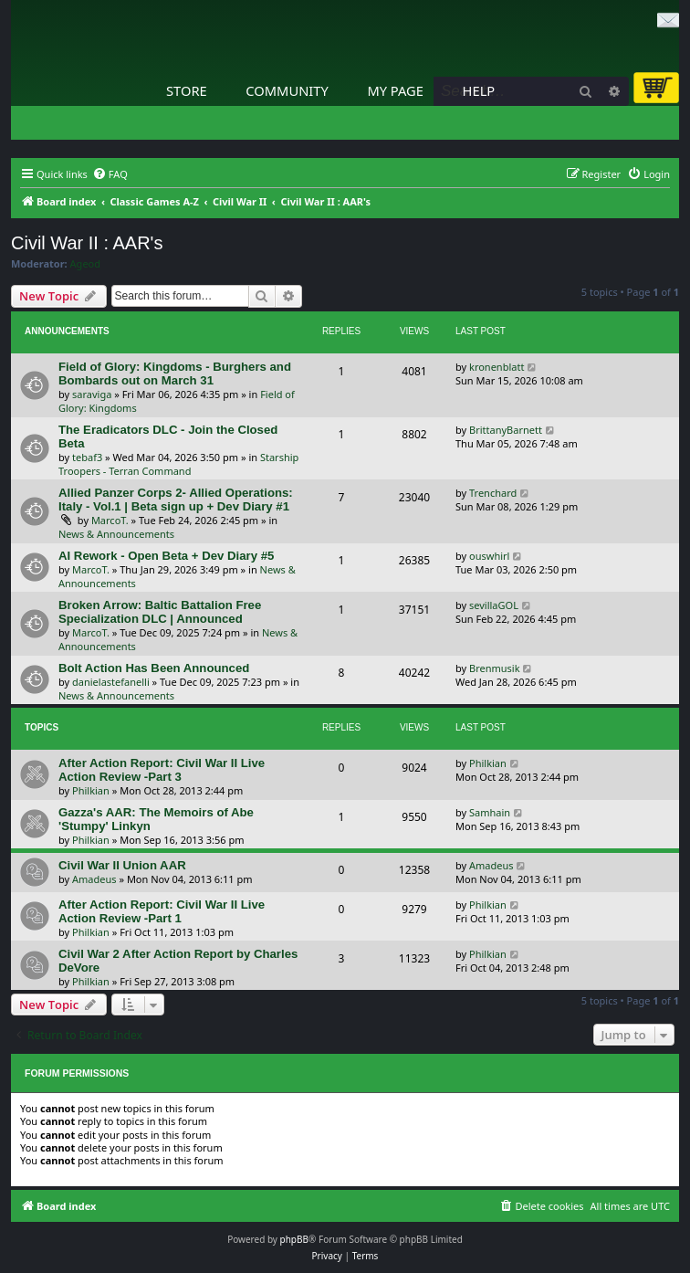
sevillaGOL (493, 605)
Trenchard (493, 493)
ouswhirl (489, 556)
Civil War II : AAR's (86, 243)
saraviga (91, 394)
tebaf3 (87, 457)
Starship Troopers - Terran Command (178, 464)
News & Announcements (116, 534)
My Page (395, 90)
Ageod (85, 264)
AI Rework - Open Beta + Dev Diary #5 (166, 556)
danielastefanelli (111, 682)
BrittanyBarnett (505, 430)
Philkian (91, 790)
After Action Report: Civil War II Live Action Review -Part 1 (161, 911)
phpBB (294, 1239)
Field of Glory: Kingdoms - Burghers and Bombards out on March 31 (174, 373)
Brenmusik (494, 668)
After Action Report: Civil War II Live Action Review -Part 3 (161, 770)
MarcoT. (110, 520)
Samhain (489, 812)
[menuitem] (110, 174)
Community (287, 90)
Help (479, 90)
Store (186, 90)
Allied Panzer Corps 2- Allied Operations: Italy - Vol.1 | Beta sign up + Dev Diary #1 (175, 499)
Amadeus (94, 879)
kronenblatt (496, 366)
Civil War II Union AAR (122, 865)
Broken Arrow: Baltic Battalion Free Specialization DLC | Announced (159, 612)
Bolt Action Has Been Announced (153, 668)
